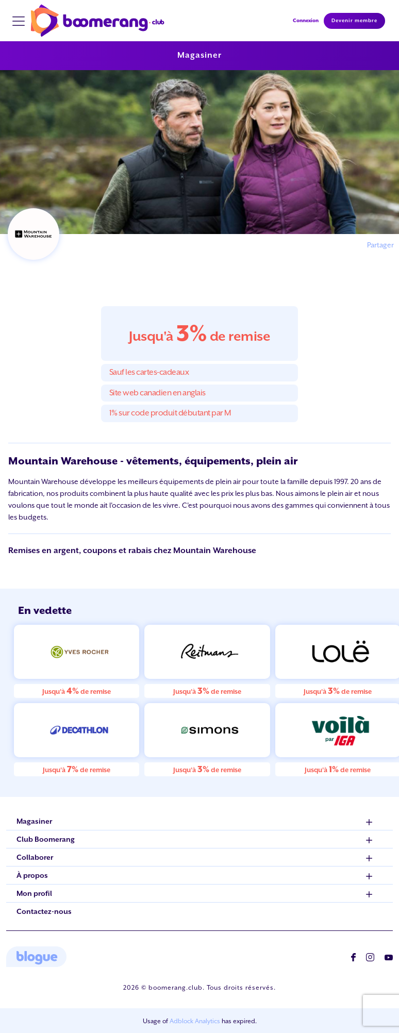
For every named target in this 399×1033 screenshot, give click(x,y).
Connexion (306, 20)
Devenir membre (354, 21)
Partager (380, 244)
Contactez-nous (44, 911)
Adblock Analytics (195, 1021)
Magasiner (199, 55)
